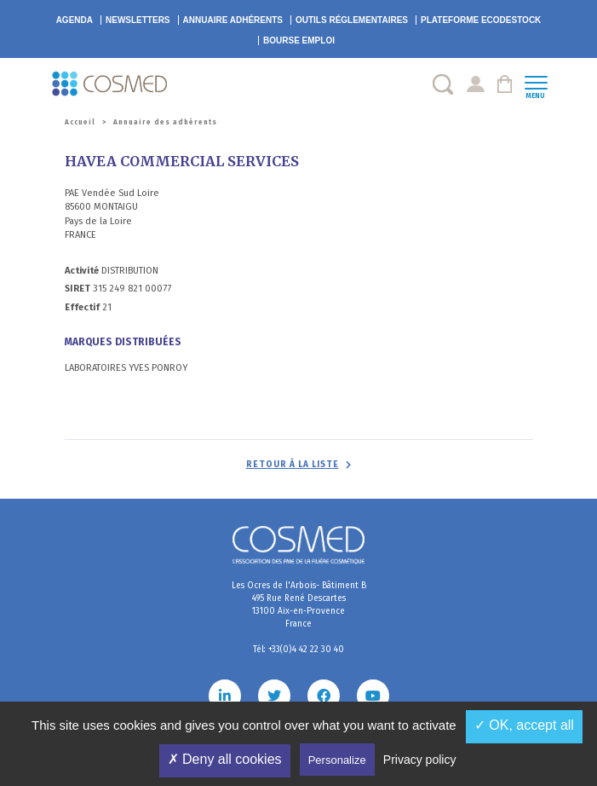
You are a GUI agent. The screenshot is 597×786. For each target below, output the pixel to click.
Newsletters (138, 20)
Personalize (337, 760)
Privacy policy (419, 759)
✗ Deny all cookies (225, 759)
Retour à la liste (292, 464)
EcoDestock (481, 20)
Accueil (80, 122)
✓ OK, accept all (524, 725)
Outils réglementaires (352, 20)
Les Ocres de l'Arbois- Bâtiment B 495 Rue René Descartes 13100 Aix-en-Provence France (299, 605)
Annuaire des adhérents (165, 122)
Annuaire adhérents (233, 20)
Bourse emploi (299, 40)
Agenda (74, 20)
